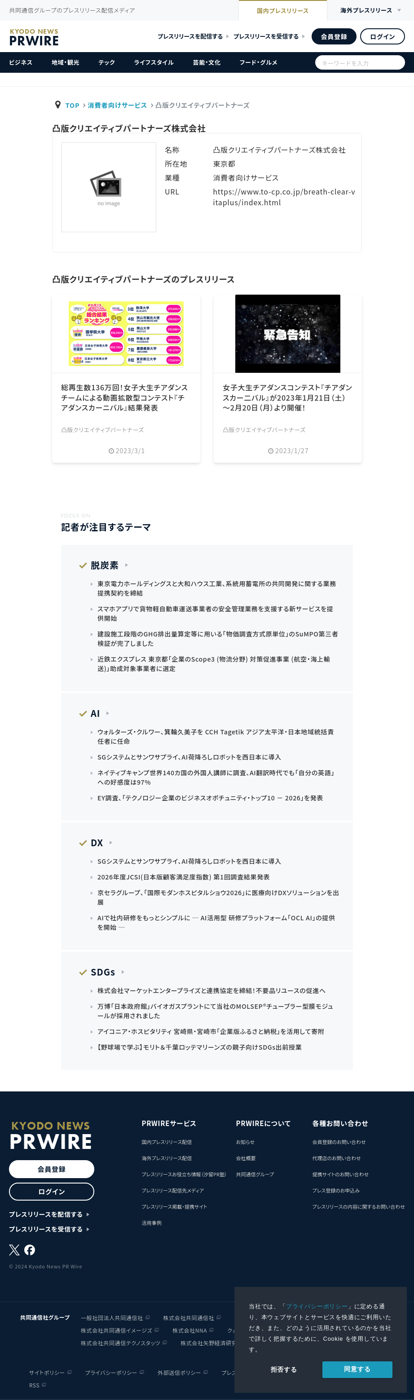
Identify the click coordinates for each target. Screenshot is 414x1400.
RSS (34, 1385)
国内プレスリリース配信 (166, 1141)
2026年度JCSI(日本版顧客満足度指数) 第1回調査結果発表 (183, 876)
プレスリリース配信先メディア (172, 1190)
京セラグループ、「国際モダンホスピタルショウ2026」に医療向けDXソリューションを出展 (218, 897)
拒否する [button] (284, 1369)
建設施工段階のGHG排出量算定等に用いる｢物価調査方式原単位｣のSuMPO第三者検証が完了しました (218, 638)
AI (95, 713)
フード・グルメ (258, 62)
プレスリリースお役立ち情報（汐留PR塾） (184, 1174)
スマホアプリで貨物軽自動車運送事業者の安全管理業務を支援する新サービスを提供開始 (215, 613)
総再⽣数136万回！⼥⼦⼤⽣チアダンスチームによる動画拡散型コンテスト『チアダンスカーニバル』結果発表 (124, 397)
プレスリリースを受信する (266, 36)
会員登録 (334, 36)
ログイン (382, 36)
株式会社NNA (189, 1330)
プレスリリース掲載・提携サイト (174, 1206)
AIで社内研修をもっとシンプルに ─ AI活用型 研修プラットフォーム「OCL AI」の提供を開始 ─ (216, 922)
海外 (366, 10)
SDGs (103, 971)
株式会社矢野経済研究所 (212, 1343)
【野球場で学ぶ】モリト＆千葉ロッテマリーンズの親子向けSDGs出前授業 (199, 1046)
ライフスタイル (154, 62)
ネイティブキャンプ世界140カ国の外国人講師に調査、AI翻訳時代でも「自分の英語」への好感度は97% (216, 777)
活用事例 (151, 1222)
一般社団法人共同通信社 (112, 1317)
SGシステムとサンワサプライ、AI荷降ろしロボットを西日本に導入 (189, 756)
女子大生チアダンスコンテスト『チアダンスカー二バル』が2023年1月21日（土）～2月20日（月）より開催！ (287, 397)
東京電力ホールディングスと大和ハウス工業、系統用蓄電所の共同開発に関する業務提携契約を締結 (216, 588)
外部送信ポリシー (179, 1372)
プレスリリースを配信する (190, 36)
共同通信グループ (255, 1174)
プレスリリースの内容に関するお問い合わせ (358, 1206)
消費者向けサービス (117, 105)
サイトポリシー (47, 1372)
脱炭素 (105, 564)
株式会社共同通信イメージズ (116, 1330)
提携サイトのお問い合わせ (340, 1174)
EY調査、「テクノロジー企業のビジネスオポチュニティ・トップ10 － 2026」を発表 (210, 797)
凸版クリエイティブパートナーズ (102, 429)
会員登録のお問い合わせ (339, 1141)
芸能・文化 (207, 62)
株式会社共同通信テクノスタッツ (120, 1343)
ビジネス (21, 62)
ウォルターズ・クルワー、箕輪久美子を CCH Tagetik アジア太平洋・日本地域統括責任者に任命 (215, 736)
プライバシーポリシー (317, 1306)
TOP (73, 105)
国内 (283, 11)
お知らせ (245, 1141)
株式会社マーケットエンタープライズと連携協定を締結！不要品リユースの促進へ (211, 990)
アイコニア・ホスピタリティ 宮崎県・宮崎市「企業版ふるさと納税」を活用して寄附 (211, 1031)
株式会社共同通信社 (188, 1317)
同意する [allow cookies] (357, 1369)
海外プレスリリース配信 (166, 1158)
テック (106, 62)
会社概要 (245, 1158)
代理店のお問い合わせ (336, 1158)
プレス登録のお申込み (336, 1190)
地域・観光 (66, 62)
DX (97, 842)
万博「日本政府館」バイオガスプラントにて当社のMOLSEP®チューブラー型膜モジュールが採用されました (215, 1011)
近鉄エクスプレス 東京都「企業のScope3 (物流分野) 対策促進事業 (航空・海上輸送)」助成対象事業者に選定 (213, 663)
